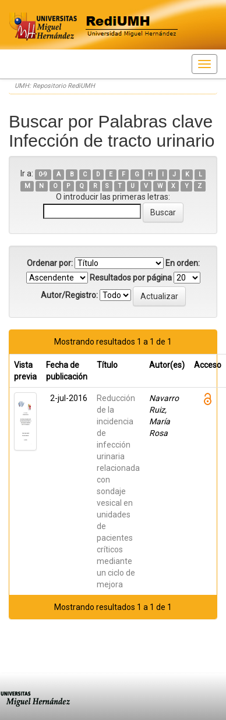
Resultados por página (131, 277)
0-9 (42, 174)
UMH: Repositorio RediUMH (55, 86)
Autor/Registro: (69, 295)
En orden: (182, 263)
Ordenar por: (50, 263)
